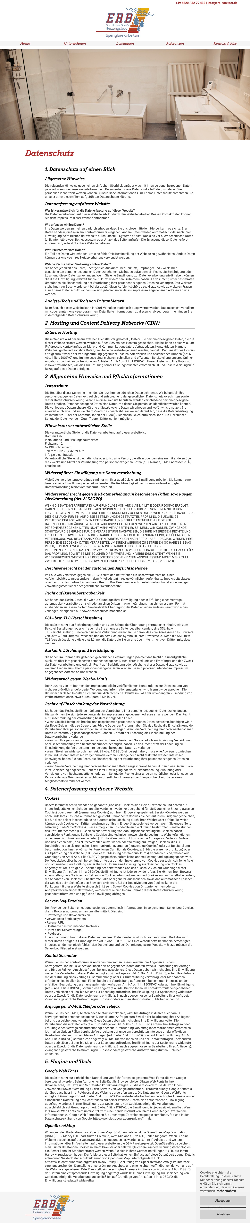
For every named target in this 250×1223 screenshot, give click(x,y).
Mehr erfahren (226, 1191)
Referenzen (175, 43)
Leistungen (125, 43)
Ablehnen (223, 1214)
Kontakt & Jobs (225, 43)
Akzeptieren (223, 1201)
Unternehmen (75, 43)
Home (25, 43)
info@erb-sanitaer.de (223, 3)
